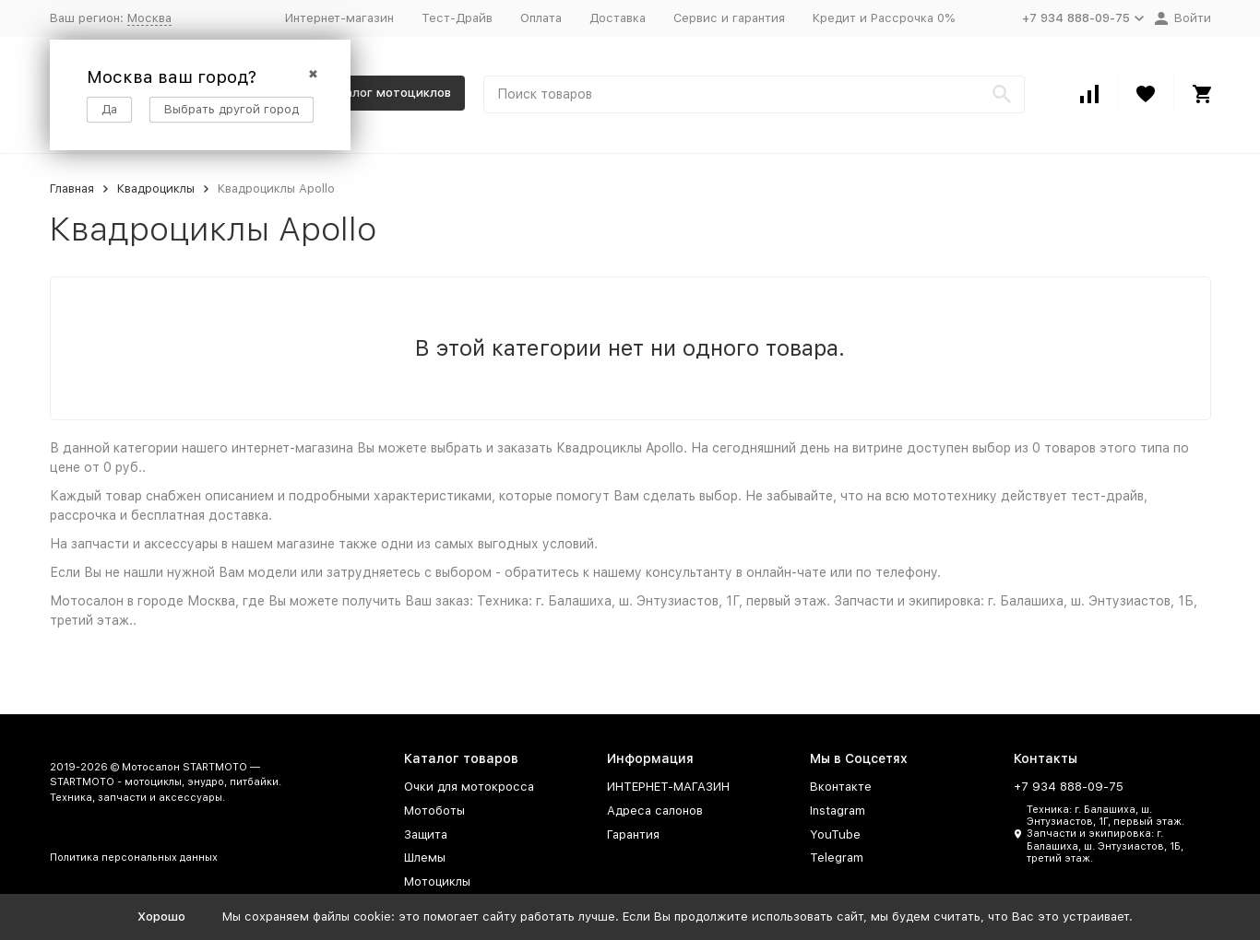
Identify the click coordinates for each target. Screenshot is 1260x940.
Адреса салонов (655, 810)
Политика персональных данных (134, 858)
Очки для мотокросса (469, 786)
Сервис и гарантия (729, 18)
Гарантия (633, 834)
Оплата (541, 18)
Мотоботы (434, 810)
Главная (72, 188)
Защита (425, 834)
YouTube (835, 834)
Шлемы (425, 857)
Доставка (617, 18)
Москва (149, 18)
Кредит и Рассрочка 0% (884, 18)
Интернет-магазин (339, 18)
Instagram (837, 810)
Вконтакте (841, 786)
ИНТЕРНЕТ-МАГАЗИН (668, 786)
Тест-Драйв (457, 18)
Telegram (836, 857)
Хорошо (161, 916)
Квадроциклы (156, 188)
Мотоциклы (437, 881)
